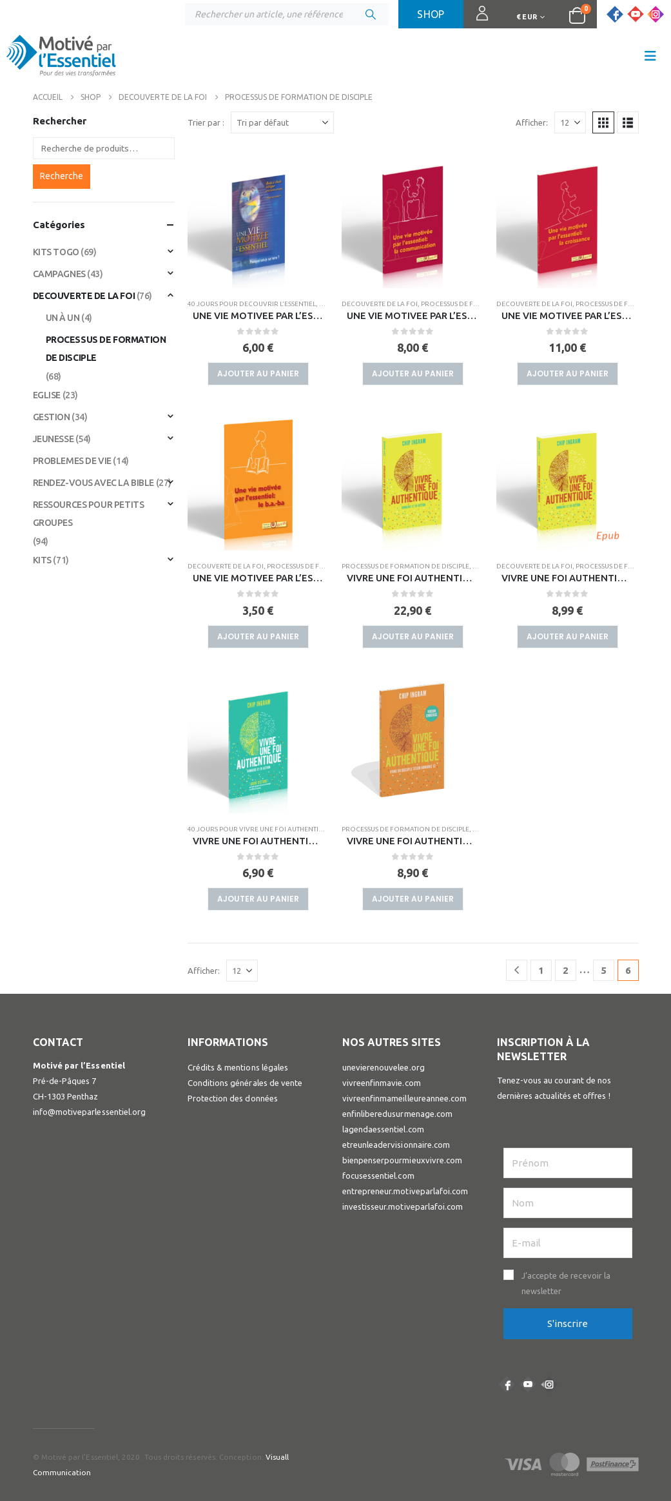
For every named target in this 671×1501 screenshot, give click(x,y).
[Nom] (567, 1203)
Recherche (61, 176)
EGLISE (47, 395)
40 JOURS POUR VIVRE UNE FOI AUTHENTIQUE (260, 829)
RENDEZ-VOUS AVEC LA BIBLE (94, 483)
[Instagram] (655, 14)
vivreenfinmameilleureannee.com (404, 1098)
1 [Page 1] (541, 970)
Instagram (549, 1384)
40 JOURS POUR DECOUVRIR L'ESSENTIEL (252, 303)
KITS (42, 560)
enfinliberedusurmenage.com (397, 1113)
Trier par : (206, 122)
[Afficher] (570, 122)
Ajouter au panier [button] (258, 373)
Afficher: (532, 122)
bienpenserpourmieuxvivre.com (402, 1160)
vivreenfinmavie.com (381, 1082)
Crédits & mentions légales (238, 1067)
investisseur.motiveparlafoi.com (402, 1206)
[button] (650, 56)
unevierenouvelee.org (383, 1067)
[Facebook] (615, 14)
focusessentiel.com (378, 1175)
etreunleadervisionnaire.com (396, 1144)
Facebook (506, 1384)
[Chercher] (371, 14)
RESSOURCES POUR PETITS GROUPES (88, 513)
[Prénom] (567, 1163)
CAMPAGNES (59, 274)
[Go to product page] (258, 217)
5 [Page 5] (604, 970)
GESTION (51, 417)
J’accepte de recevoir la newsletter (566, 1283)
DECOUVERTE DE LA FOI (380, 303)
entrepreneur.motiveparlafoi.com (405, 1191)
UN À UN (63, 318)
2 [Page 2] (566, 970)
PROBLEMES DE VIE (72, 461)
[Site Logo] (61, 59)
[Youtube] (635, 14)
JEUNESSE (53, 439)
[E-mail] (567, 1243)
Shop (431, 14)
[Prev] (516, 970)
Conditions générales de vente (245, 1082)
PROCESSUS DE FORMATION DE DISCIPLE (405, 566)
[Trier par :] (282, 122)
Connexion (476, 19)
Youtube (528, 1384)
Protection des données (233, 1098)
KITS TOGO (56, 252)
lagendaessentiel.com (383, 1129)
